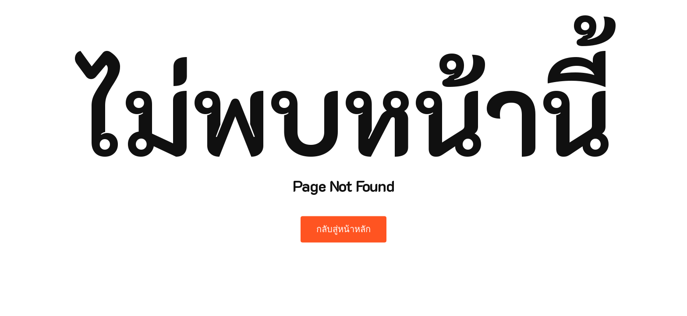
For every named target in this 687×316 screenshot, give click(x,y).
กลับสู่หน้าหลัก (343, 229)
